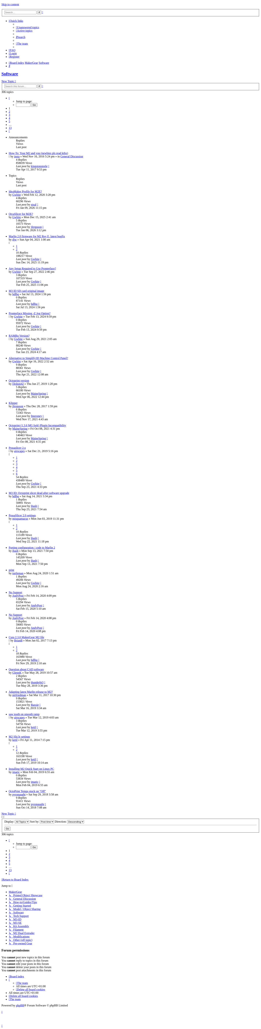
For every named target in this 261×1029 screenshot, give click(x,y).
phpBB (20, 1005)
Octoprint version (19, 380)
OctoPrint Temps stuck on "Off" (27, 791)
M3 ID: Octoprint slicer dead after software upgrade (39, 493)
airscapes (19, 451)
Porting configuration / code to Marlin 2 (32, 547)
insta (17, 156)
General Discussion (72, 156)
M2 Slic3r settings (19, 736)
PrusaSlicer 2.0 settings (22, 515)
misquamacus (20, 518)
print (11, 570)
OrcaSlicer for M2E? (21, 213)
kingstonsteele (39, 166)
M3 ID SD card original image (26, 290)
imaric (16, 772)
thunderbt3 (37, 682)
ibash (34, 506)
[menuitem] (27, 27)
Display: (16, 821)
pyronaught (19, 794)
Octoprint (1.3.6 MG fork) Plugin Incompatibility (37, 425)
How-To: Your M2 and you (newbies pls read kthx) (38, 153)
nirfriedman (19, 695)
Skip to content (10, 4)
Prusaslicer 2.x (17, 447)
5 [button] (9, 121)
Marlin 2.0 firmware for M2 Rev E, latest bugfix (37, 236)
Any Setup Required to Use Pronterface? (32, 268)
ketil (33, 727)
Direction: (69, 821)
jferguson (36, 226)
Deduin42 (18, 383)
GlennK (17, 672)
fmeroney (36, 416)
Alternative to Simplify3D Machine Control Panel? (38, 358)
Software (9, 73)
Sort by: (42, 821)
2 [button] (9, 111)
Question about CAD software (26, 669)
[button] (9, 98)
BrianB (18, 640)
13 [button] (10, 127)
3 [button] (9, 114)
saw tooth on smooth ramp (24, 714)
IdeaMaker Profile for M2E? (25, 191)
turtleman (17, 573)
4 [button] (9, 118)
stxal (33, 204)
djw (14, 239)
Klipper (13, 403)
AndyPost (18, 595)
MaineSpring (38, 393)
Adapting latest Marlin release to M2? (31, 691)
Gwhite (16, 194)
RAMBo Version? (19, 335)
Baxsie (35, 704)
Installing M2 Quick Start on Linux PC (31, 768)
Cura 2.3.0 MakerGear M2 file (26, 637)
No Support (15, 592)
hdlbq (15, 294)
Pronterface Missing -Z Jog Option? (29, 313)
